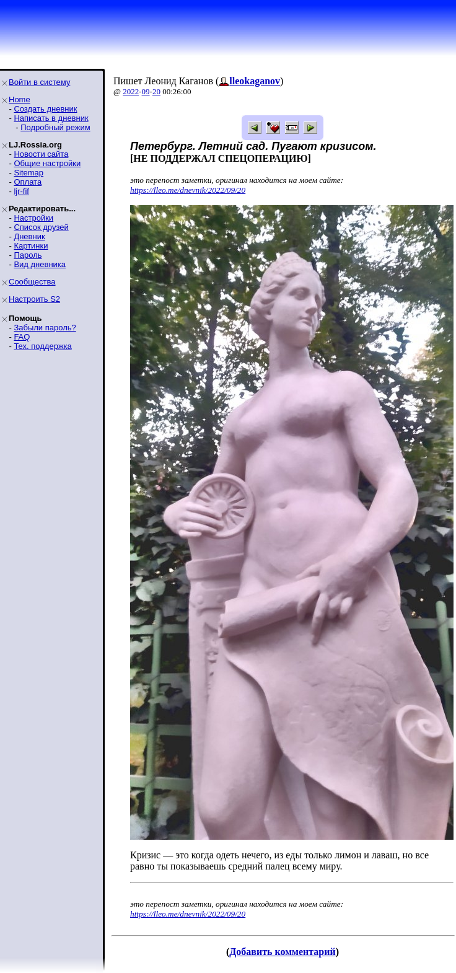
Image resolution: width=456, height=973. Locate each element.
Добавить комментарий (282, 951)
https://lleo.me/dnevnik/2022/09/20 (187, 190)
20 (156, 91)
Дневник (29, 236)
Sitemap (28, 172)
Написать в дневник (51, 118)
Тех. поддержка (42, 346)
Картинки (31, 245)
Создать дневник (45, 108)
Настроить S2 (34, 299)
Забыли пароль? (45, 327)
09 (146, 91)
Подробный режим (55, 127)
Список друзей (41, 227)
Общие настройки (47, 163)
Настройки (33, 217)
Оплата (28, 182)
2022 (131, 91)
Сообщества (32, 281)
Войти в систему (39, 82)
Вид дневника (40, 264)
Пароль (28, 255)
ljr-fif (21, 191)
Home (19, 99)
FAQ (22, 336)
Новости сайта (41, 154)
